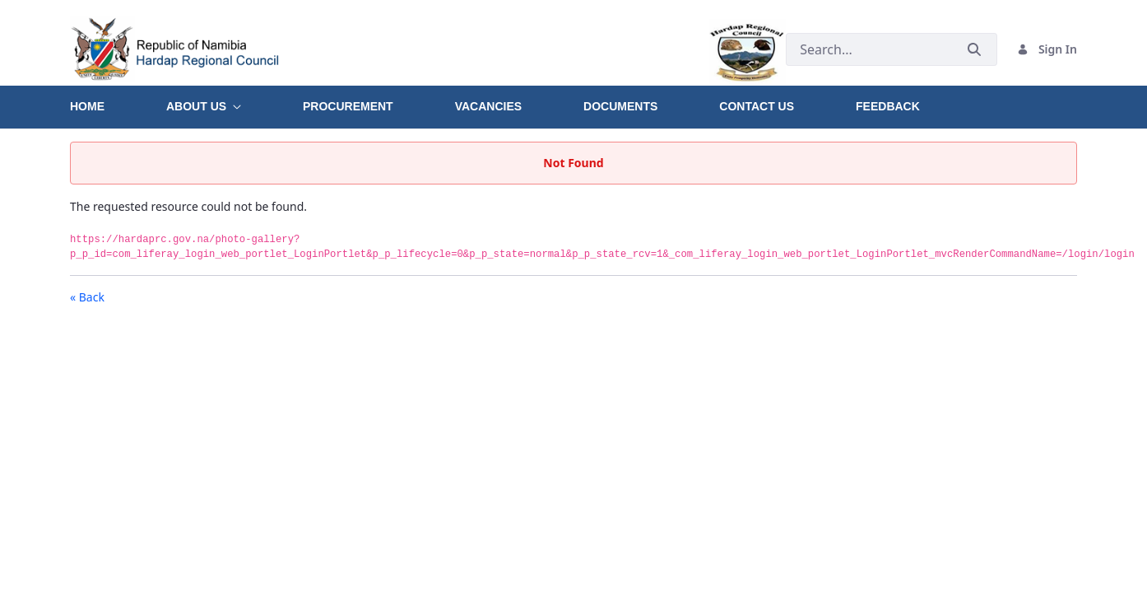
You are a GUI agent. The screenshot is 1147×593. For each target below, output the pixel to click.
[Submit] (974, 49)
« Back (87, 297)
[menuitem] (118, 100)
